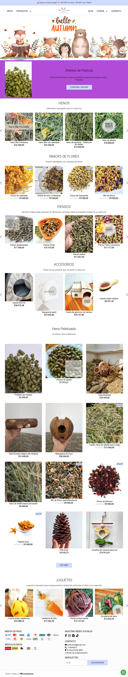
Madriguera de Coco (64, 455)
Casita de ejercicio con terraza (79, 314)
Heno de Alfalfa (109, 142)
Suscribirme (97, 664)
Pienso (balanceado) (19, 247)
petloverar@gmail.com (75, 647)
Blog (90, 11)
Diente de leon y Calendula (49, 197)
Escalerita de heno (109, 618)
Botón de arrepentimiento (76, 655)
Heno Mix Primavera (19, 144)
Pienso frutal (49, 247)
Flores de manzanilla (79, 197)
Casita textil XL (19, 304)
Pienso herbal (79, 256)
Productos (23, 11)
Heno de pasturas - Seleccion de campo (79, 145)
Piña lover (64, 552)
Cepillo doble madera (109, 300)
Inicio (10, 11)
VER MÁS (64, 567)
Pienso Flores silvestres (109, 247)
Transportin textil (49, 314)
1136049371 (71, 649)
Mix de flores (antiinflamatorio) (64, 502)
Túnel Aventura (104, 397)
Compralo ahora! (79, 89)
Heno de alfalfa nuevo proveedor (23, 505)
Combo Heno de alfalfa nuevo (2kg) (104, 447)
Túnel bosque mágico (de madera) (23, 455)
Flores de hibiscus (105, 503)
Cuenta (102, 11)
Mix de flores (109, 197)
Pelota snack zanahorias (19, 620)
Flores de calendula (19, 197)
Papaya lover (23, 543)
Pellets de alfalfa (64, 381)
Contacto (116, 11)
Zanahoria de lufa (49, 620)
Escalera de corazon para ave (104, 552)
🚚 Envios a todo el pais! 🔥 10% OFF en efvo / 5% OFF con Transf (64, 2)
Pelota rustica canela (79, 620)
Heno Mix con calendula (49, 144)
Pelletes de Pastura (23, 397)
